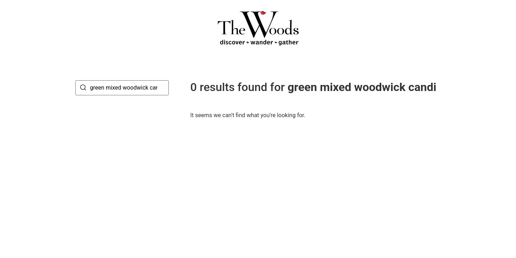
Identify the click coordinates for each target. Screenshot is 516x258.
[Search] (83, 88)
